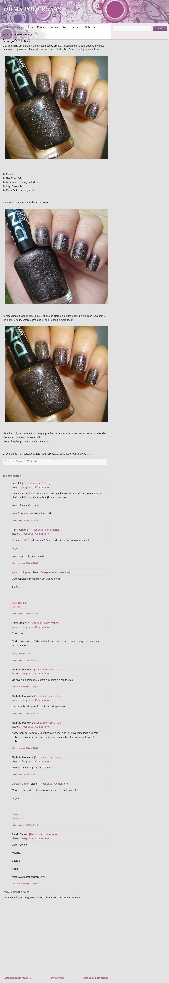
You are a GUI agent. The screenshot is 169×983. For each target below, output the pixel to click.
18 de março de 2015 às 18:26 (25, 748)
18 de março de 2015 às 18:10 (25, 687)
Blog (14, 653)
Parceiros (76, 27)
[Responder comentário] (36, 483)
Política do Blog (58, 27)
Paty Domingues (21, 572)
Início (7, 27)
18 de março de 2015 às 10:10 (25, 563)
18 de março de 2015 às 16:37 (25, 660)
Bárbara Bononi (21, 783)
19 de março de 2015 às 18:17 (25, 884)
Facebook (24, 653)
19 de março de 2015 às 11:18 (25, 825)
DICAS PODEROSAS (32, 8)
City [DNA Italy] (16, 40)
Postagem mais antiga (95, 977)
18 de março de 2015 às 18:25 (25, 713)
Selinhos (90, 27)
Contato (41, 27)
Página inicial (56, 977)
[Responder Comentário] (35, 487)
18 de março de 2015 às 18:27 (25, 774)
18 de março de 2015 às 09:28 (25, 520)
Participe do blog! (23, 27)
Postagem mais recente (17, 977)
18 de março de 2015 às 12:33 (25, 613)
